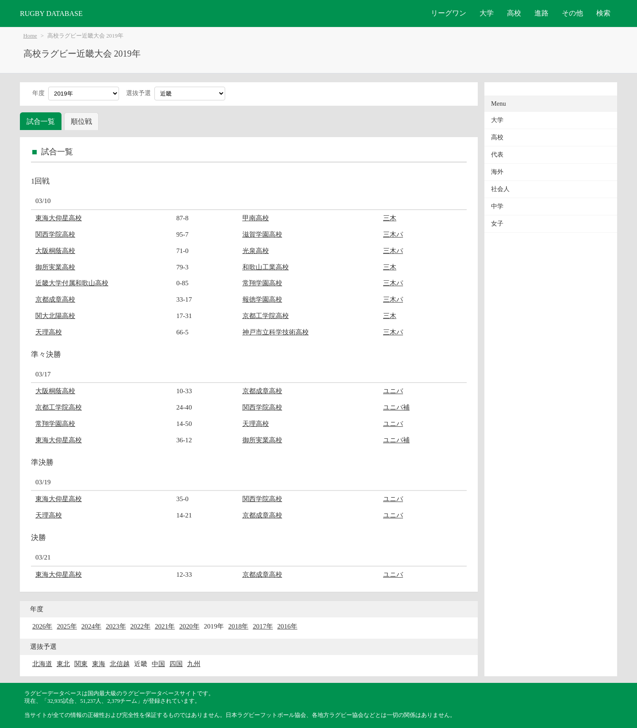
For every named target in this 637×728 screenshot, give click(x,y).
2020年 (189, 626)
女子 (497, 223)
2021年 (165, 626)
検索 (603, 13)
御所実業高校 (55, 267)
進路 (541, 13)
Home (30, 36)
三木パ (393, 234)
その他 (572, 13)
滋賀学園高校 (262, 234)
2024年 (91, 626)
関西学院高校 (55, 234)
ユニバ (393, 391)
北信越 (120, 663)
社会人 (500, 189)
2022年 (140, 626)
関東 (81, 663)
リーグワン (448, 13)
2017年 (262, 626)
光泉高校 (255, 250)
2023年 (116, 626)
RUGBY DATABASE (51, 13)
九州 (193, 663)
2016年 (287, 626)
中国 (158, 663)
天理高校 (48, 332)
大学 (487, 13)
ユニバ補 (396, 407)
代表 (497, 154)
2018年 (238, 626)
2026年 (42, 626)
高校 (514, 13)
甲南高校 (255, 218)
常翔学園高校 (262, 283)
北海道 (42, 663)
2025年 (67, 626)
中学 (497, 206)
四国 (176, 663)
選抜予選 (138, 93)
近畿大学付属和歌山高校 (71, 283)
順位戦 (81, 121)
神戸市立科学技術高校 (275, 332)
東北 (63, 663)
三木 (389, 218)
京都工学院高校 (265, 315)
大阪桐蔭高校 (55, 250)
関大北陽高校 (55, 315)
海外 (497, 172)
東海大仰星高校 (58, 218)
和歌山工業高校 (265, 267)
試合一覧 (41, 121)
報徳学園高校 (262, 299)
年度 (38, 93)
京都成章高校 (55, 299)
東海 (98, 663)
